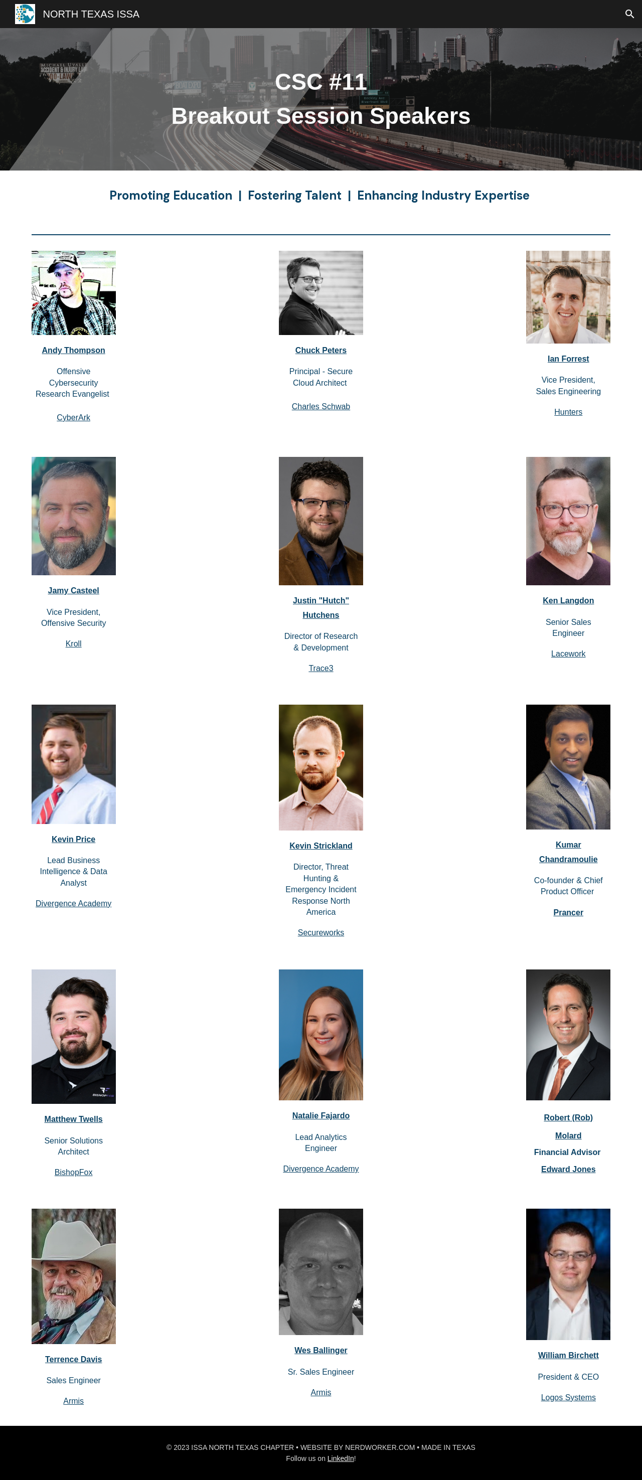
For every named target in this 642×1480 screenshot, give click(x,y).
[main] (321, 99)
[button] (630, 14)
